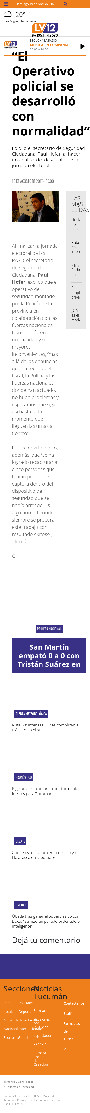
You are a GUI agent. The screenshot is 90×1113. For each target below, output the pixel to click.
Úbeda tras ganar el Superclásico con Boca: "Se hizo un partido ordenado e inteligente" (46, 921)
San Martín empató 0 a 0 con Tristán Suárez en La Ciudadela (49, 660)
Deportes (26, 1011)
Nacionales (12, 1029)
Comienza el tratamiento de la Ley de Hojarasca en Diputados (45, 855)
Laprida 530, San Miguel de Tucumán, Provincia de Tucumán (29, 1098)
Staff (67, 1013)
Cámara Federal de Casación (41, 1059)
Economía (11, 1037)
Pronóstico (24, 777)
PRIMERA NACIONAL (49, 629)
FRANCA (40, 1044)
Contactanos (74, 1003)
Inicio (8, 1003)
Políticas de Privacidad (20, 1086)
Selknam (40, 1010)
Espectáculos (29, 1020)
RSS (67, 1049)
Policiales (26, 1003)
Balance (21, 905)
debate (20, 841)
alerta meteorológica (31, 713)
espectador (43, 1035)
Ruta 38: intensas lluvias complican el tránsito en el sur (45, 727)
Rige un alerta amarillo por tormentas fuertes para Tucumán (46, 791)
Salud (23, 1037)
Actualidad (12, 1020)
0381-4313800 (13, 1104)
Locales (9, 1011)
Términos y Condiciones (18, 1081)
